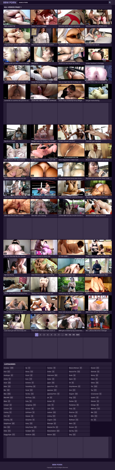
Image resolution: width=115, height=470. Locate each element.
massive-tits (52, 427)
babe (7, 386)
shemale (95, 371)
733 (66, 334)
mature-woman (75, 368)
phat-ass (73, 412)
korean (51, 401)
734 (70, 334)
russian (73, 427)
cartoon (8, 408)
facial (29, 390)
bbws (7, 401)
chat (7, 416)
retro (72, 423)
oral (72, 390)
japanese (52, 390)
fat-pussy (30, 397)
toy (94, 390)
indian (51, 371)
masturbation (53, 431)
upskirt (95, 397)
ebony (29, 371)
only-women (74, 386)
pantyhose (74, 405)
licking (51, 416)
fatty (28, 401)
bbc (7, 390)
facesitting (30, 386)
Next (77, 334)
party (72, 408)
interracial (52, 375)
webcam (95, 408)
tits (94, 386)
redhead (73, 419)
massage (51, 423)
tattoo (95, 382)
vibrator (95, 401)
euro (28, 379)
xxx (93, 419)
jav (49, 397)
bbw (7, 394)
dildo (7, 431)
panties (73, 401)
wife (94, 416)
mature (51, 434)
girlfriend (30, 412)
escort (29, 375)
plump (73, 416)
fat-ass (29, 394)
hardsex (51, 368)
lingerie (51, 419)
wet (94, 412)
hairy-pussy (31, 427)
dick (7, 427)
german (29, 408)
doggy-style (9, 434)
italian (50, 379)
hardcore (30, 434)
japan (51, 382)
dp (27, 368)
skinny (94, 375)
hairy (29, 423)
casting (8, 412)
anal (7, 371)
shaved (95, 368)
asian (7, 382)
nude (72, 375)
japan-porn (52, 386)
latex (50, 405)
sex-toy (73, 431)
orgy (72, 397)
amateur (9, 368)
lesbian (51, 412)
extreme (29, 382)
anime (7, 379)
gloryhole (30, 419)
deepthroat (9, 423)
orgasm (73, 394)
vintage (95, 405)
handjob (30, 431)
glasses (29, 416)
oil (71, 382)
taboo (94, 379)
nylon (72, 379)
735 (74, 334)
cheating (8, 419)
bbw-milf (8, 397)
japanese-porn (53, 394)
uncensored (96, 394)
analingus (8, 375)
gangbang (30, 405)
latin (50, 408)
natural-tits (74, 371)
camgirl (8, 405)
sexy (72, 434)
